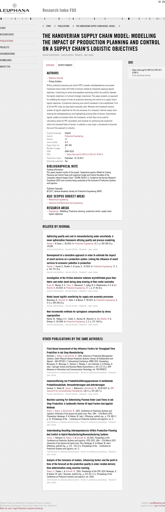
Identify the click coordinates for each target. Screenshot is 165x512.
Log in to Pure (159, 505)
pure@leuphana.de (157, 503)
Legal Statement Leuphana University (28, 508)
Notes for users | (6, 508)
